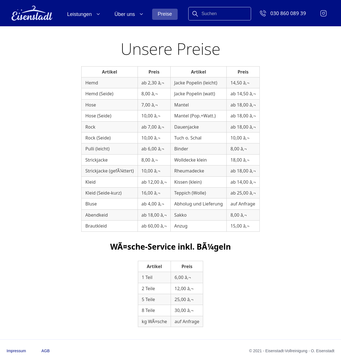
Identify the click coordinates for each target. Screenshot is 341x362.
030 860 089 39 (288, 13)
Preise (165, 14)
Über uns (125, 14)
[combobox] (219, 13)
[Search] (219, 8)
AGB (45, 351)
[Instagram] (323, 13)
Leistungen (79, 14)
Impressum (16, 351)
